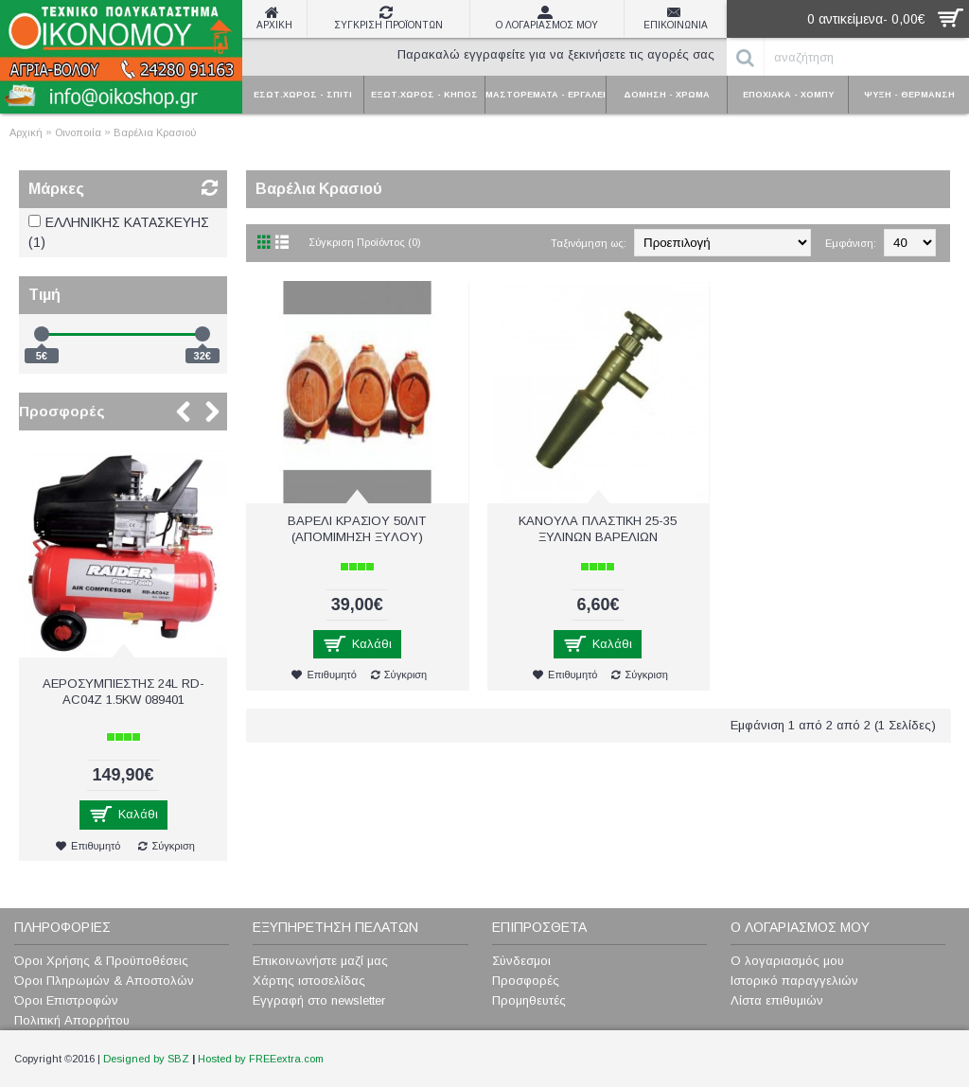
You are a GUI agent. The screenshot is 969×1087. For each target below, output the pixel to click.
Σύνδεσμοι (521, 961)
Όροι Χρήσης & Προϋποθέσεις (101, 961)
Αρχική (26, 132)
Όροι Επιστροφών (66, 1000)
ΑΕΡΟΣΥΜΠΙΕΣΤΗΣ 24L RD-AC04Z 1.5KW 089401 (123, 691)
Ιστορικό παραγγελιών (794, 980)
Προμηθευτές (529, 1000)
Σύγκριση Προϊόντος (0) (364, 242)
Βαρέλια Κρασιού (155, 132)
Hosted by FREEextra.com (261, 1058)
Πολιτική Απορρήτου (72, 1020)
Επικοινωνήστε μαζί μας (320, 961)
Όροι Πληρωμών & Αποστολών (104, 980)
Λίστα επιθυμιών (777, 1000)
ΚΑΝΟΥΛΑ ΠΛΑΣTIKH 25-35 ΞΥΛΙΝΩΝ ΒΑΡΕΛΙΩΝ (598, 529)
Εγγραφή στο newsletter (319, 1000)
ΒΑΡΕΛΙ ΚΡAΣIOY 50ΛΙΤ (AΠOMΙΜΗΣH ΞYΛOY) (357, 529)
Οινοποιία (78, 132)
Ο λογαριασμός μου (787, 961)
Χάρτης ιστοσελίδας (309, 980)
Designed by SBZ (146, 1058)
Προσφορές (62, 411)
